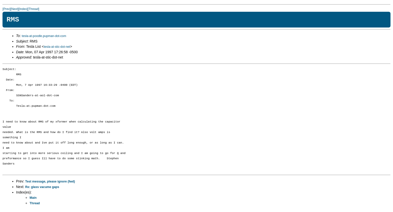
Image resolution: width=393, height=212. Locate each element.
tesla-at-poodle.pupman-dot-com (44, 36)
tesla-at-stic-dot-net (57, 46)
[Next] (15, 9)
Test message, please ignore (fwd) (50, 181)
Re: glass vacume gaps (42, 187)
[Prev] (7, 9)
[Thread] (33, 9)
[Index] (23, 9)
